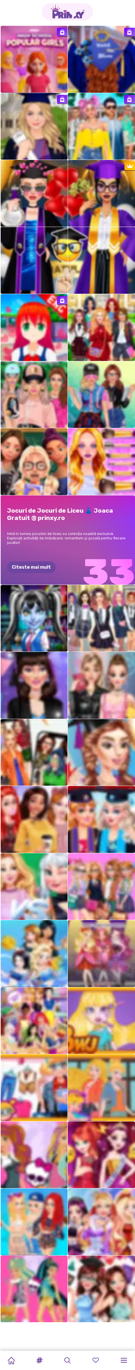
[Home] (11, 1360)
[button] (39, 1360)
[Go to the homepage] (67, 12)
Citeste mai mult (31, 567)
